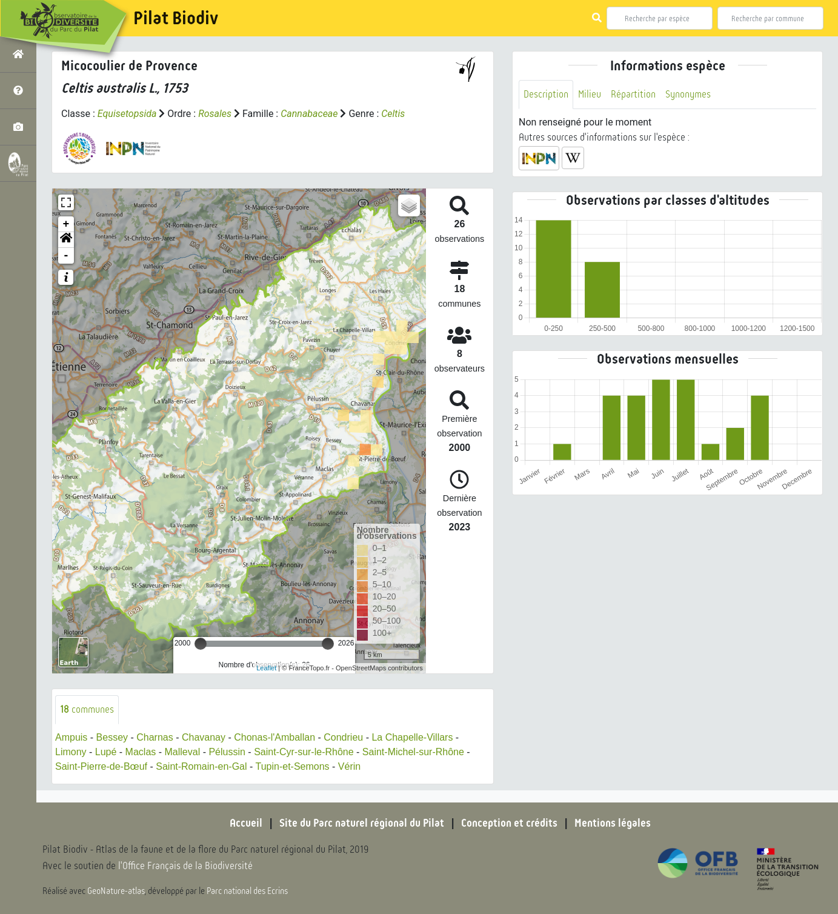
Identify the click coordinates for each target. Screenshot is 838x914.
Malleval (183, 752)
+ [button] (66, 224)
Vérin (349, 766)
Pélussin (226, 752)
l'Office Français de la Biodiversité (185, 866)
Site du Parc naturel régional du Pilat (361, 823)
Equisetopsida (127, 113)
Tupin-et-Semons (292, 766)
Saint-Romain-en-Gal (201, 766)
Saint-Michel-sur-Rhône (413, 752)
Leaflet (266, 668)
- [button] (66, 256)
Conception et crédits (509, 823)
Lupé (106, 752)
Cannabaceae (309, 113)
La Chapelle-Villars (412, 737)
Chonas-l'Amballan (274, 737)
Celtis (393, 113)
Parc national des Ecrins (247, 891)
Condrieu (343, 737)
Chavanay (203, 737)
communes (87, 709)
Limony (71, 752)
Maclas (140, 752)
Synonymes (688, 94)
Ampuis (71, 737)
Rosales (214, 113)
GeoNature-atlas (116, 891)
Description (546, 94)
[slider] (201, 644)
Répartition (633, 94)
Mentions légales (612, 823)
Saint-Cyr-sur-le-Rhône (304, 752)
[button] (66, 240)
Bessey (112, 737)
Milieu (589, 94)
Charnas (154, 737)
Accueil (246, 823)
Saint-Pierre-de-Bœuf (101, 766)
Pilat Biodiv (175, 18)
